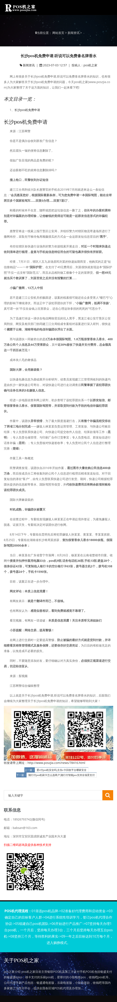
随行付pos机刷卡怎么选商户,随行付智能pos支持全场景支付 (61, 775)
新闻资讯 (73, 33)
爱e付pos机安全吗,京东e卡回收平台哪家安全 (61, 770)
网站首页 (58, 33)
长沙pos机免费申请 (27, 110)
